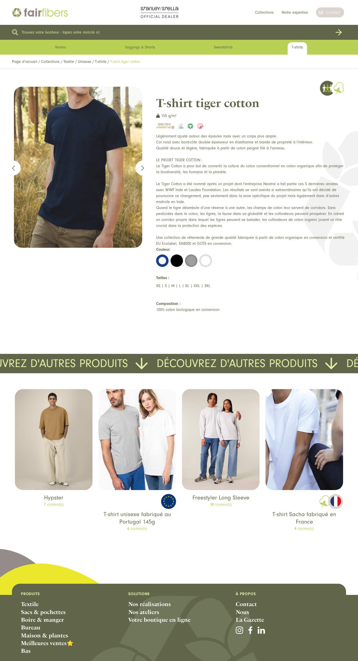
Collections (264, 12)
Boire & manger (42, 620)
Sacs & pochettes (43, 612)
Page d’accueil (24, 61)
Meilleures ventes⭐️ (47, 643)
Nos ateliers (143, 612)
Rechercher (338, 32)
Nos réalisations (149, 604)
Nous (242, 612)
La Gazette (250, 620)
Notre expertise (295, 12)
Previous (16, 168)
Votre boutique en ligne (159, 620)
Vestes (60, 47)
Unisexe (84, 61)
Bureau (30, 627)
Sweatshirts (223, 47)
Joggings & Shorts (140, 47)
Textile (68, 61)
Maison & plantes (44, 635)
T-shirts (100, 61)
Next (139, 168)
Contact (333, 12)
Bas (26, 651)
